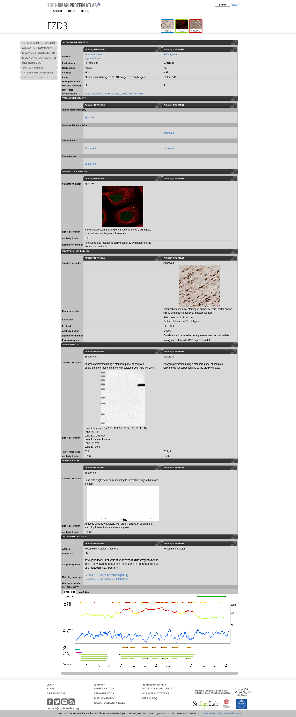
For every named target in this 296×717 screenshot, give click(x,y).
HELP (71, 11)
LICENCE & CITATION (155, 693)
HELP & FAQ (149, 698)
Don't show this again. (229, 713)
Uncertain (168, 148)
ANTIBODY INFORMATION (38, 42)
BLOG (85, 11)
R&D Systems (171, 54)
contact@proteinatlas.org (63, 708)
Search (222, 5)
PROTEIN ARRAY (32, 67)
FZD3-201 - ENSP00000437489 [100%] (106, 578)
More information (207, 713)
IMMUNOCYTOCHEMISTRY (39, 52)
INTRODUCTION (104, 688)
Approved (89, 117)
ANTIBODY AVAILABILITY (157, 688)
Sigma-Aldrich (92, 58)
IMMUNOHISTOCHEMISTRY (39, 57)
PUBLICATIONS (104, 698)
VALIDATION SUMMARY (37, 47)
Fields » (235, 4)
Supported (90, 148)
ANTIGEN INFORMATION (37, 72)
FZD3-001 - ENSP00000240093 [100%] (106, 575)
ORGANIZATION (104, 693)
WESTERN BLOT (32, 62)
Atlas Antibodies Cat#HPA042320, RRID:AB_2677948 (113, 93)
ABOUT (57, 11)
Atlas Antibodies (93, 54)
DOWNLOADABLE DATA (109, 703)
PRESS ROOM (56, 693)
